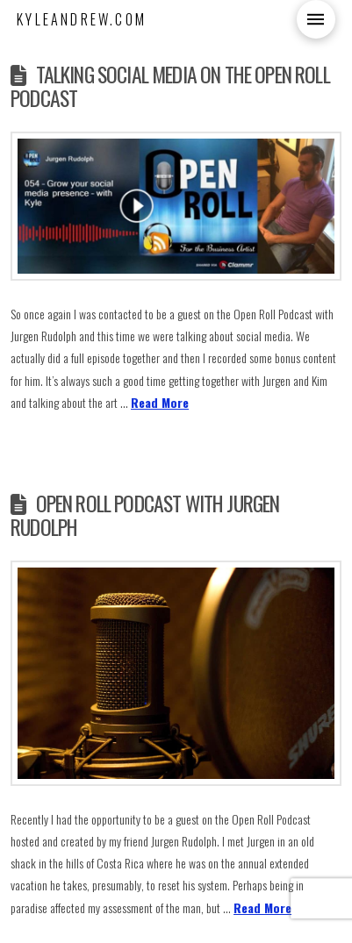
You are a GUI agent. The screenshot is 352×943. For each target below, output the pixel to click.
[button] (316, 19)
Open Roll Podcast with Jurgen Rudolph (145, 515)
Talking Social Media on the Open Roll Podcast (170, 86)
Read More (160, 402)
